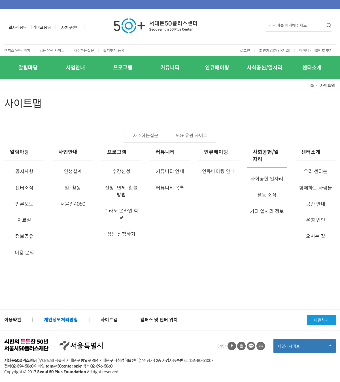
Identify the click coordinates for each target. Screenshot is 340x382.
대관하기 (321, 320)
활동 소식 (267, 194)
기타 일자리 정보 (267, 211)
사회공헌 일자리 (266, 178)
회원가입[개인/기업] (274, 50)
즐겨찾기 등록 (113, 50)
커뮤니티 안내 (170, 171)
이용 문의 (24, 252)
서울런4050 (72, 203)
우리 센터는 (316, 171)
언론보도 (24, 203)
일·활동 (73, 187)
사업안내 (75, 67)
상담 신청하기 (121, 233)
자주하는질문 (84, 50)
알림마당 (28, 67)
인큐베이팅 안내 (218, 171)
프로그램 (122, 67)
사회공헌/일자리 (264, 67)
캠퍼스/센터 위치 (17, 50)
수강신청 (121, 171)
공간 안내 (315, 203)
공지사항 (24, 171)
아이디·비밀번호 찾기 (316, 50)
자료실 (24, 220)
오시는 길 (315, 236)
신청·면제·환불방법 (121, 191)
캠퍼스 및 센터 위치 (159, 319)
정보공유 (24, 236)
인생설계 (73, 171)
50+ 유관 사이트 (52, 50)
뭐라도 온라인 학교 (121, 214)
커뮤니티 (170, 67)
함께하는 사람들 (315, 187)
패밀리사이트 (305, 348)
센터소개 (312, 67)
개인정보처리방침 (61, 319)
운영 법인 (315, 220)
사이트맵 (109, 319)
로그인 (245, 50)
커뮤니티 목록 (170, 187)
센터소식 (24, 187)
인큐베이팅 (217, 67)
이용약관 (12, 319)
